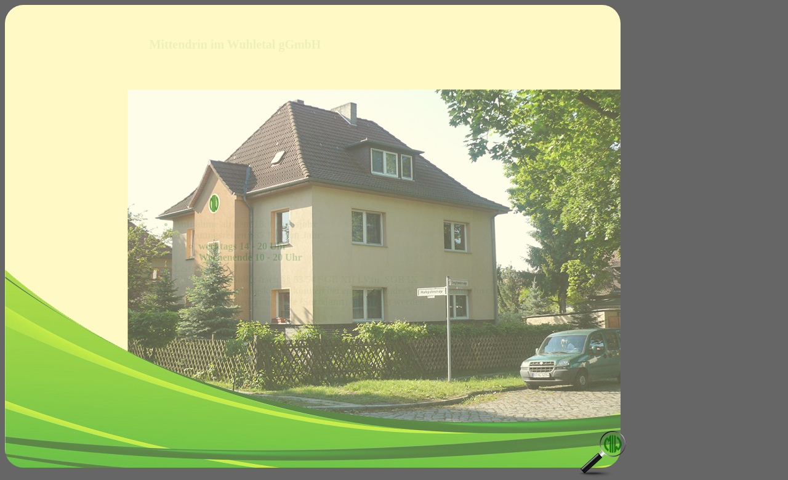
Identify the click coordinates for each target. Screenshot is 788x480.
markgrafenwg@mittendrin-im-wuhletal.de (502, 388)
